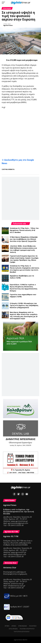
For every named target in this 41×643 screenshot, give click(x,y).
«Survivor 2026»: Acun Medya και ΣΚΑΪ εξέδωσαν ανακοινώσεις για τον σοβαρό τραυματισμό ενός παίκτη (23, 249)
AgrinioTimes (8, 25)
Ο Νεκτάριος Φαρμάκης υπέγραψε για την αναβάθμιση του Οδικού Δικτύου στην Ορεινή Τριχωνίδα (24, 239)
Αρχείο (13, 626)
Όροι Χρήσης (13, 629)
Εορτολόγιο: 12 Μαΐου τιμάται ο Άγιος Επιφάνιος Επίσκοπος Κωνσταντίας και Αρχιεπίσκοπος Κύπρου (23, 288)
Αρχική (7, 626)
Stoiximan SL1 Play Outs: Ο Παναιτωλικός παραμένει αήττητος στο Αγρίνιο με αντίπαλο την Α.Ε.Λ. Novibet (24, 269)
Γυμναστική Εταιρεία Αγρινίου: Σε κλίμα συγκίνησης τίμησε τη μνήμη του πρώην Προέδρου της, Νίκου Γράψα (24, 259)
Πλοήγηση (32, 626)
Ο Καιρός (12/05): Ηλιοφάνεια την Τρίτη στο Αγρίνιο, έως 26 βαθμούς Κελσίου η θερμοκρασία (24, 305)
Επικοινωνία (22, 626)
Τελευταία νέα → (20, 223)
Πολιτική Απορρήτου (27, 629)
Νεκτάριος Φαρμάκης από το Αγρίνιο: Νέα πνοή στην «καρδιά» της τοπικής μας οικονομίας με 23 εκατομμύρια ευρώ (24, 315)
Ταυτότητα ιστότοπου (21, 632)
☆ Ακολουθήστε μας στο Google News (18, 162)
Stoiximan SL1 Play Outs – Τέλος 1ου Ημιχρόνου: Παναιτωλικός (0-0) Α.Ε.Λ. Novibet (24, 230)
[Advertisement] (21, 116)
